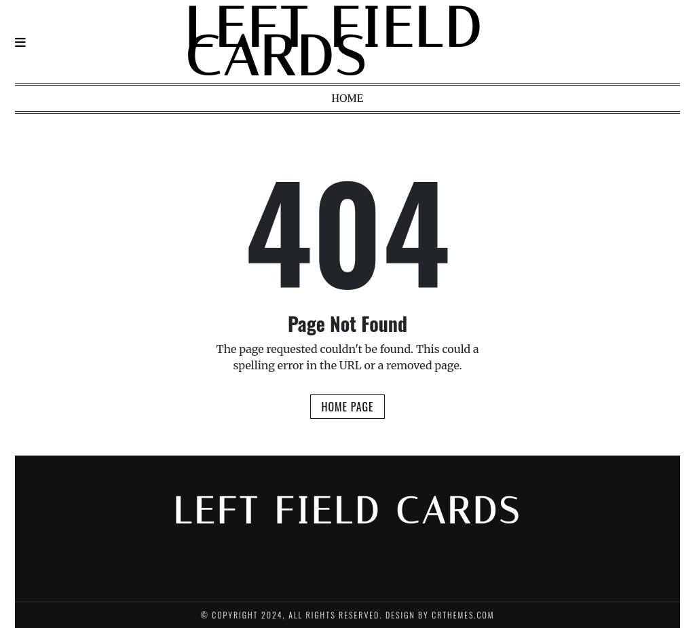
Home (347, 98)
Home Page (347, 407)
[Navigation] (20, 42)
